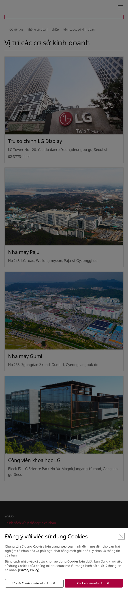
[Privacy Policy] (28, 570)
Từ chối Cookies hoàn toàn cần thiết (34, 583)
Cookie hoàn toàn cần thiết (93, 583)
